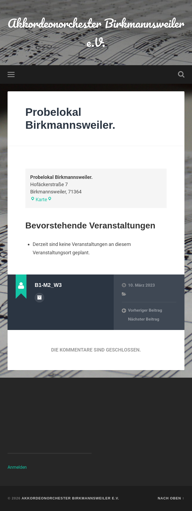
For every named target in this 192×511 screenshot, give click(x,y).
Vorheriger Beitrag (145, 310)
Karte (38, 199)
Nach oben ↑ (171, 498)
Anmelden (17, 467)
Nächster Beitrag (143, 319)
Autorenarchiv (39, 298)
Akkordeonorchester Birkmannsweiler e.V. (96, 32)
